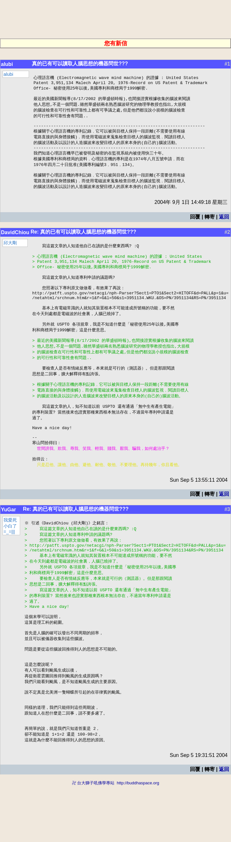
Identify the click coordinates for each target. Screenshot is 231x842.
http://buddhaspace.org (138, 839)
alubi (7, 64)
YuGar (8, 544)
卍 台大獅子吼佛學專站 (93, 839)
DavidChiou (15, 243)
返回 (224, 227)
